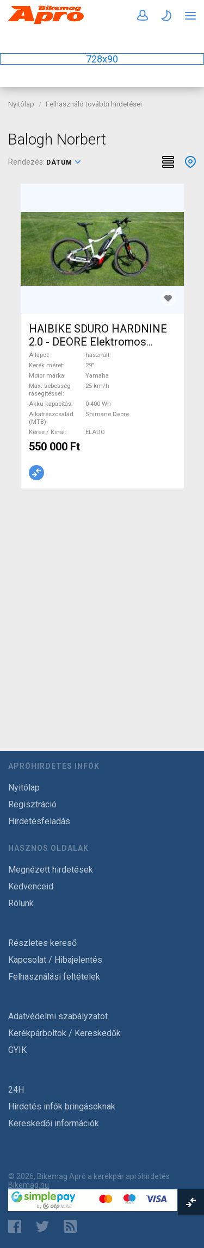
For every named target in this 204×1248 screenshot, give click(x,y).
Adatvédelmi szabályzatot (58, 1016)
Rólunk (21, 903)
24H (16, 1089)
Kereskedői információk (53, 1123)
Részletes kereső (42, 943)
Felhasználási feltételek (54, 976)
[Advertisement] (102, 606)
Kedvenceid (30, 886)
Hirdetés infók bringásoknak (61, 1106)
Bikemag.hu (28, 1185)
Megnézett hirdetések (50, 869)
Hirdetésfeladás (39, 821)
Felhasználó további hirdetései (94, 104)
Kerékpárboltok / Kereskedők (64, 1033)
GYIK (17, 1050)
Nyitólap (21, 104)
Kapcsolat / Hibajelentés (55, 960)
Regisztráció (32, 804)
